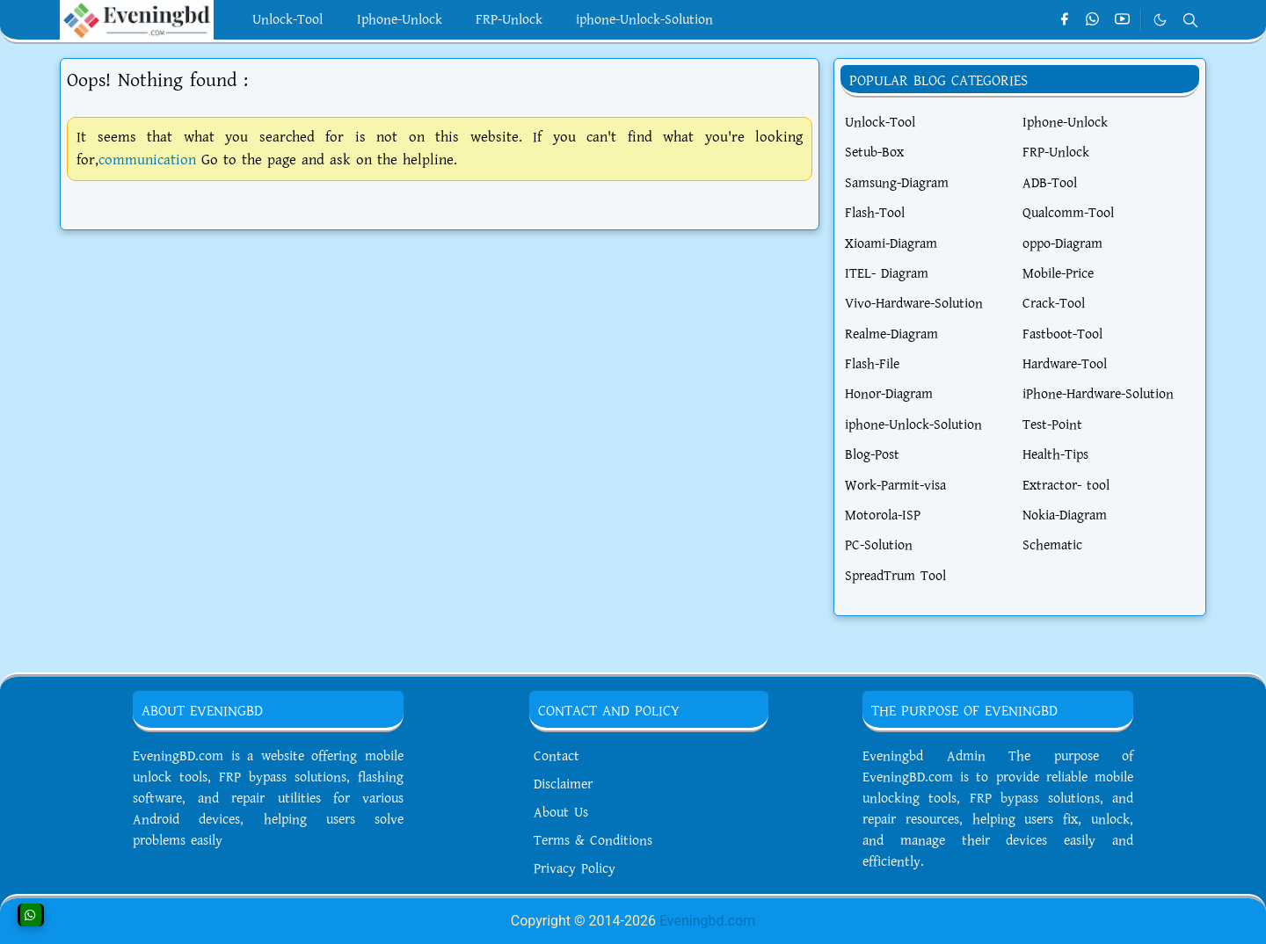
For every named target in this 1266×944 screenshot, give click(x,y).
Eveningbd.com (707, 920)
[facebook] (1064, 20)
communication (147, 160)
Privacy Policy (574, 869)
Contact (556, 756)
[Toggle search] (1190, 20)
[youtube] (1122, 20)
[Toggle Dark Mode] (1160, 19)
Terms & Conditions (593, 841)
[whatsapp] (1093, 20)
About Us (561, 812)
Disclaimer (563, 784)
